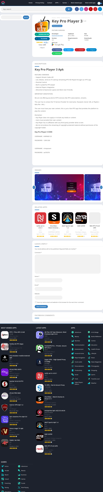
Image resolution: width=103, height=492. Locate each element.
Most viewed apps (76, 3)
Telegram (91, 51)
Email (37, 286)
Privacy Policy (40, 3)
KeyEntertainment (57, 36)
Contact (49, 3)
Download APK (42, 35)
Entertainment (65, 19)
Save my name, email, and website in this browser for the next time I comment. (60, 303)
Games (65, 3)
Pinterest (79, 51)
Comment (38, 253)
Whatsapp (57, 54)
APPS (56, 3)
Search (26, 18)
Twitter (67, 51)
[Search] (37, 10)
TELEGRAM (41, 39)
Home (30, 3)
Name (37, 277)
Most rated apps (90, 3)
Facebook (57, 51)
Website (37, 295)
